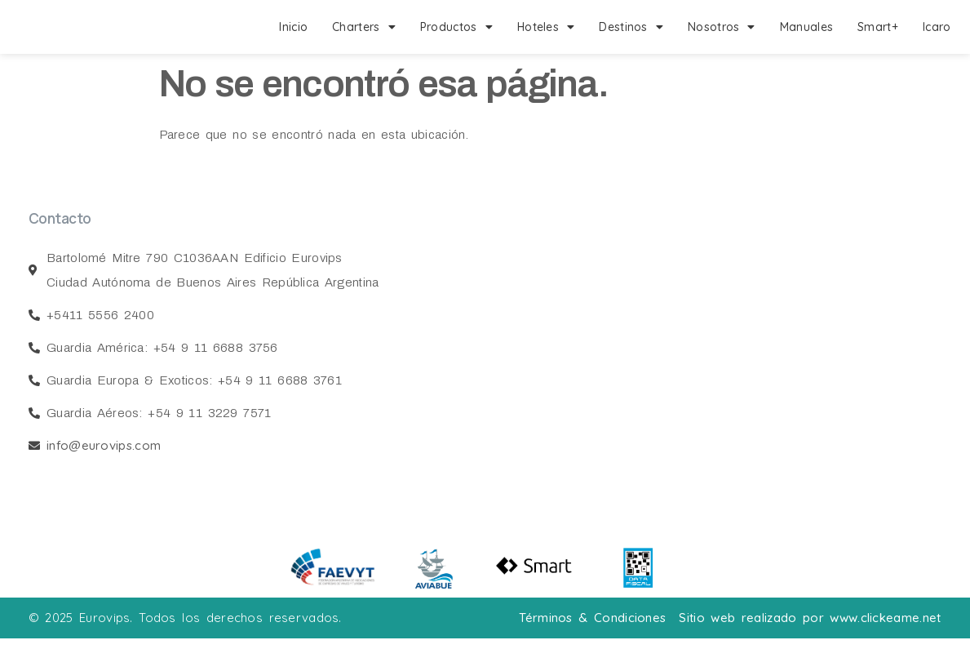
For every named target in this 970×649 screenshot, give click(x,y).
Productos (456, 27)
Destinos (631, 27)
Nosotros (721, 27)
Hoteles (545, 27)
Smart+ (877, 27)
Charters (364, 27)
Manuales (806, 27)
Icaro (937, 27)
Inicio (293, 27)
